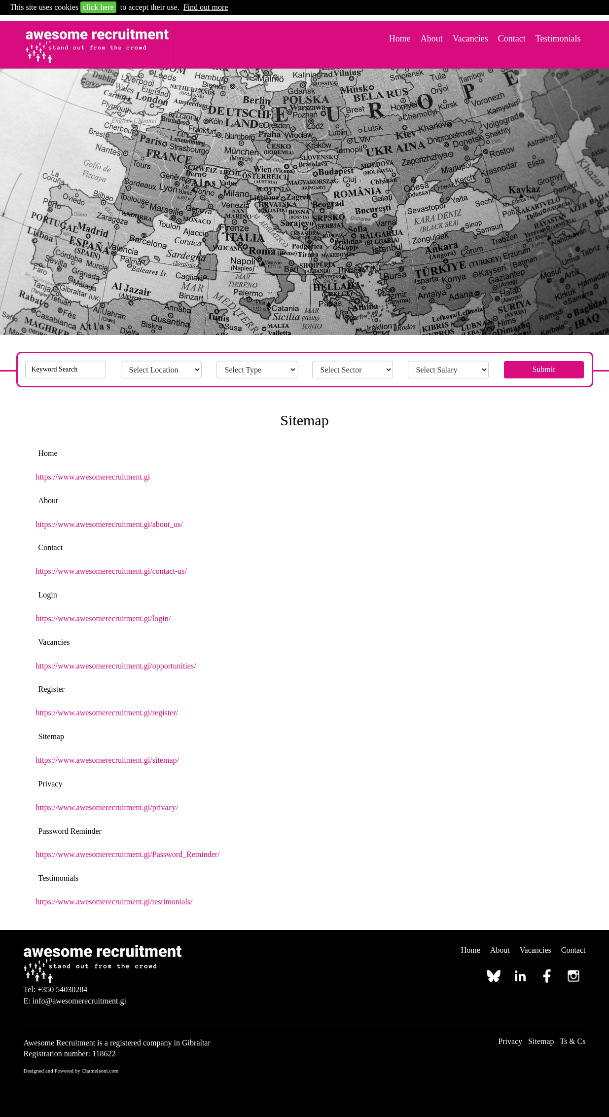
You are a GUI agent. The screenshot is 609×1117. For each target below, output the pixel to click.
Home (400, 38)
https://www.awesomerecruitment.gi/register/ (107, 712)
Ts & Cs (572, 1041)
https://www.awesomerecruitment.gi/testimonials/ (114, 901)
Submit (543, 369)
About (432, 38)
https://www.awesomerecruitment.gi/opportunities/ (116, 666)
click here (98, 7)
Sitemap (541, 1041)
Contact (512, 38)
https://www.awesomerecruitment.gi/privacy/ (107, 807)
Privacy (510, 1041)
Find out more (205, 7)
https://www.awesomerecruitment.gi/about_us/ (109, 524)
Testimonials (558, 38)
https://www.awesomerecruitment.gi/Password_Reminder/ (128, 854)
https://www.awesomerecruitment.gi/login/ (103, 618)
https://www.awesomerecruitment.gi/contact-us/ (111, 571)
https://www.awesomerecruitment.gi (93, 477)
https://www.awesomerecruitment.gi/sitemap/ (107, 760)
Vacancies (470, 38)
